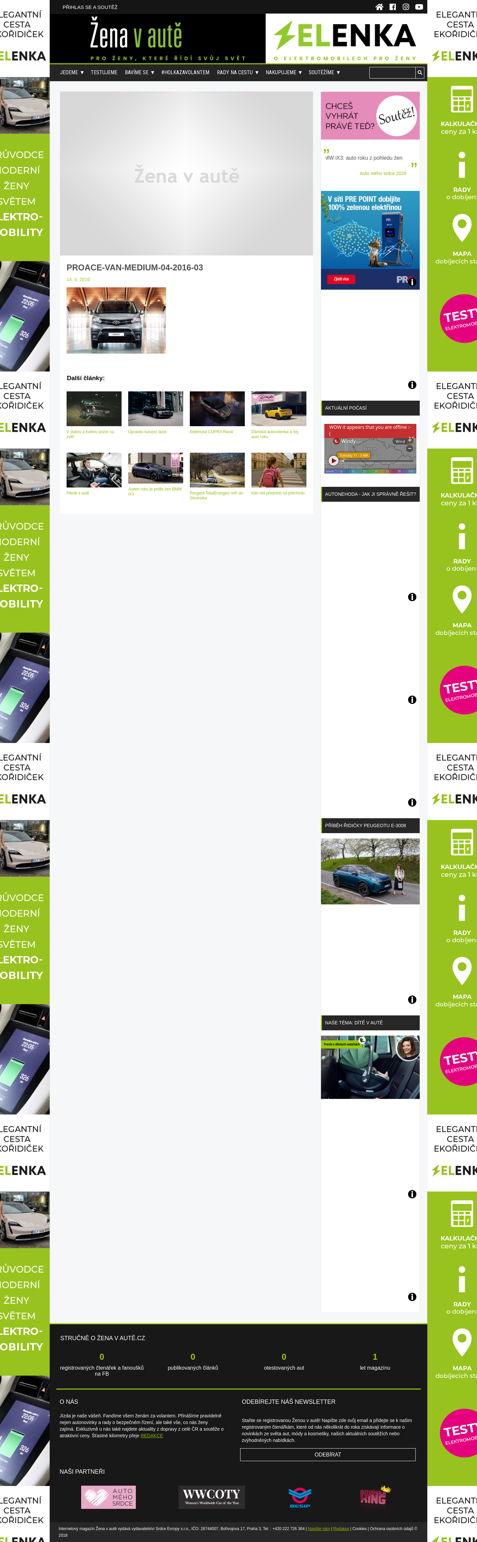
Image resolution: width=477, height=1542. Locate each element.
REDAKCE (152, 1435)
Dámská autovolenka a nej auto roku (274, 434)
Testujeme (104, 72)
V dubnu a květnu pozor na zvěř (90, 434)
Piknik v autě (78, 493)
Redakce (341, 1528)
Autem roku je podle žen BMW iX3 (155, 491)
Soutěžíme (321, 72)
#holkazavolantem (185, 72)
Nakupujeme (281, 72)
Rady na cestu (235, 72)
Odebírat (328, 1454)
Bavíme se (136, 72)
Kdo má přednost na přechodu (278, 493)
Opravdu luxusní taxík (147, 431)
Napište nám (319, 1528)
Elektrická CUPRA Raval (211, 431)
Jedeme (69, 72)
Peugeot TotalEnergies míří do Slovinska (216, 495)
